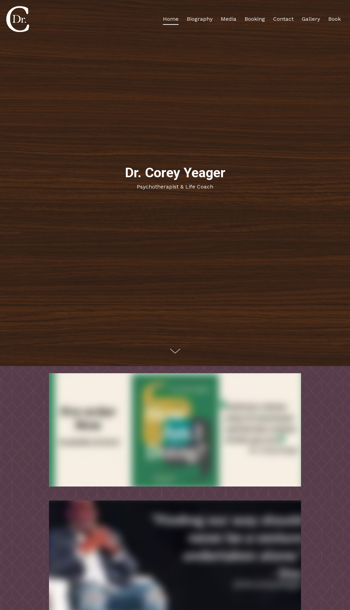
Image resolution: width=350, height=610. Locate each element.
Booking (255, 19)
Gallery (311, 19)
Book (334, 19)
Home (171, 19)
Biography (200, 19)
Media (228, 19)
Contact (283, 19)
